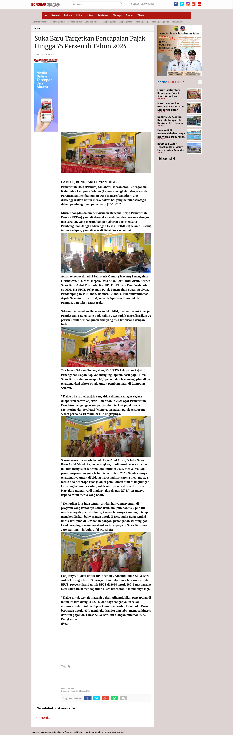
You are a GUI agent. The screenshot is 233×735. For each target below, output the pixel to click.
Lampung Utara (125, 22)
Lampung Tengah (92, 22)
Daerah (129, 15)
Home (37, 28)
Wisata (140, 15)
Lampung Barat (109, 22)
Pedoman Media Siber (51, 732)
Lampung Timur (75, 22)
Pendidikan (103, 15)
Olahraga (117, 15)
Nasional (55, 15)
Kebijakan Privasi (82, 732)
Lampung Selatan (57, 22)
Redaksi (35, 732)
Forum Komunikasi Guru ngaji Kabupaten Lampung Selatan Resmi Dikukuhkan (170, 108)
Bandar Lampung (40, 22)
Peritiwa (68, 15)
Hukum (90, 15)
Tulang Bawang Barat (160, 22)
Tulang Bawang (141, 22)
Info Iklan (67, 732)
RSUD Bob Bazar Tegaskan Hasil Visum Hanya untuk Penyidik (170, 147)
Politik (79, 15)
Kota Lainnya (177, 22)
